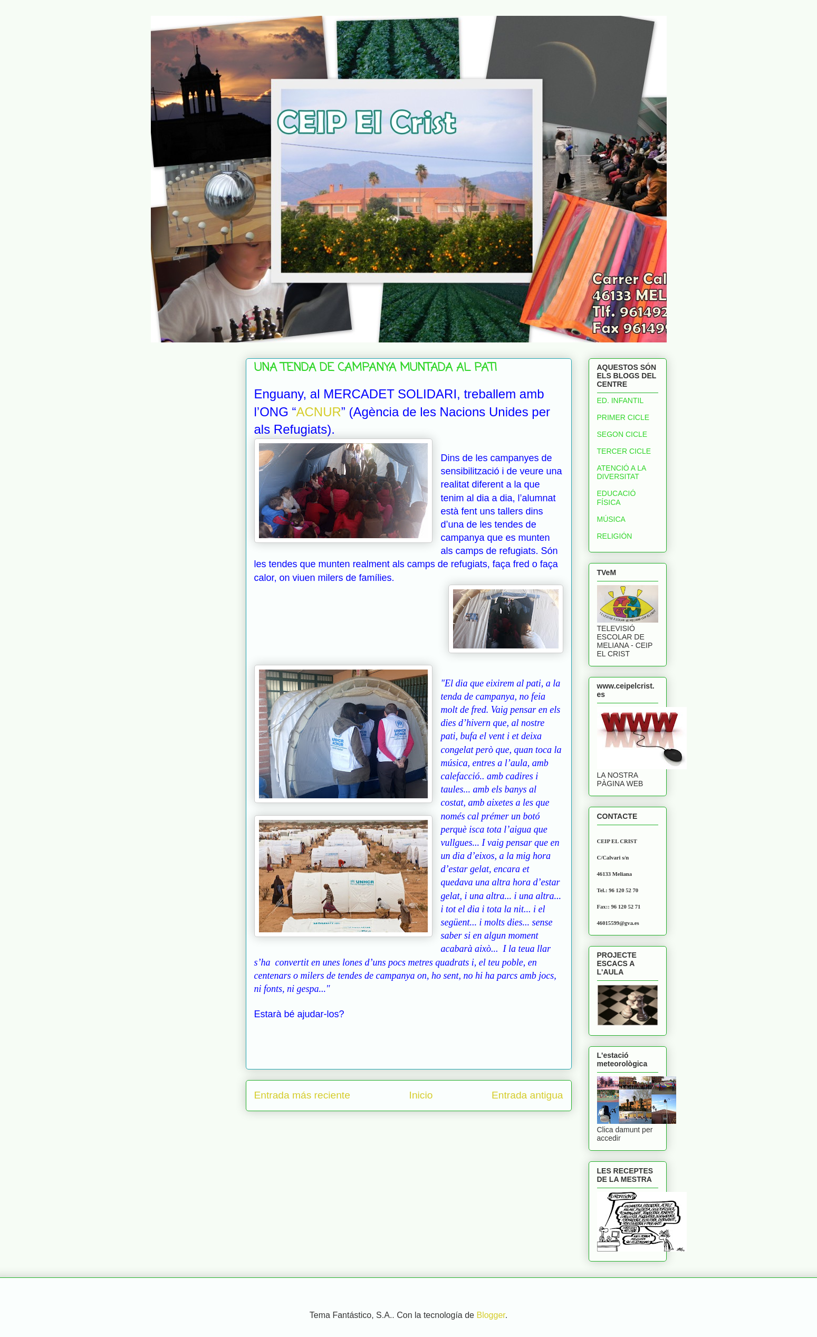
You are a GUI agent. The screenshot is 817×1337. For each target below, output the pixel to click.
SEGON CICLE (622, 434)
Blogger (490, 1315)
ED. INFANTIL (620, 400)
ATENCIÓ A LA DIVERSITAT (621, 472)
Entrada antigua (527, 1095)
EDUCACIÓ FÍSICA (616, 498)
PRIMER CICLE (623, 417)
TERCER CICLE (624, 451)
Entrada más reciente (302, 1095)
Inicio (421, 1095)
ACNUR (318, 412)
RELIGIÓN (614, 536)
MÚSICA (611, 519)
